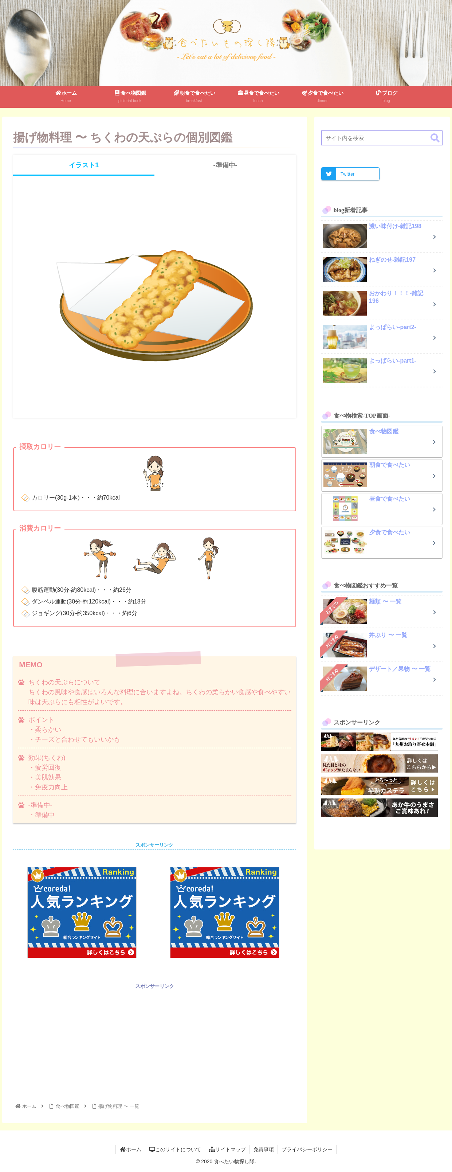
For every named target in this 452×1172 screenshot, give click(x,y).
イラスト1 (84, 165)
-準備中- (225, 165)
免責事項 (263, 1149)
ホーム (130, 1149)
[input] (382, 137)
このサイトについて (175, 1149)
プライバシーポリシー (307, 1149)
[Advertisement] (154, 1042)
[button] (435, 138)
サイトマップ (227, 1149)
